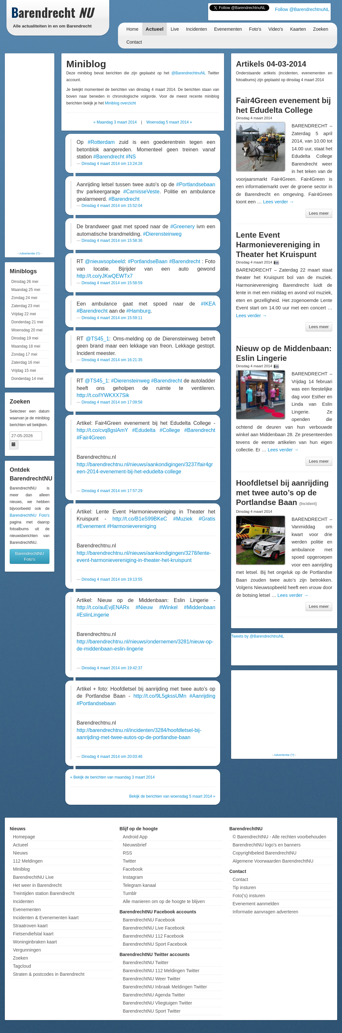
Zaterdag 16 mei (25, 362)
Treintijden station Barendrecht (43, 893)
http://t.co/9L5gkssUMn (160, 696)
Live (175, 29)
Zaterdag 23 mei (25, 306)
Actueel (154, 29)
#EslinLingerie (93, 615)
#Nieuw (144, 607)
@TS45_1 (97, 338)
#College (170, 430)
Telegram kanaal (139, 885)
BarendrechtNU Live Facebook (154, 928)
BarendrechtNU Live (33, 877)
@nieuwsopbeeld (105, 261)
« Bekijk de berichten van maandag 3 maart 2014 (112, 777)
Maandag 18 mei (25, 346)
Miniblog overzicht (120, 103)
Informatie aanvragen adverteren (265, 911)
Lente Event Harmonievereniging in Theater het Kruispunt (278, 245)
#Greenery (182, 226)
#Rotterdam (101, 142)
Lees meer (319, 213)
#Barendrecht (108, 156)
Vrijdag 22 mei (23, 314)
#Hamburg (138, 311)
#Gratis (206, 519)
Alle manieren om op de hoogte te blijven (164, 901)
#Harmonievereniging (131, 526)
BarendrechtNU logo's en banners (266, 844)
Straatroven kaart (30, 925)
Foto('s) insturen (248, 895)
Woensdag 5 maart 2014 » (169, 122)
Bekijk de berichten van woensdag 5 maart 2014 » (172, 796)
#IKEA (208, 304)
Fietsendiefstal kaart (33, 933)
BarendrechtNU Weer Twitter (151, 978)
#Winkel (168, 607)
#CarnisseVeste (141, 191)
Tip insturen (244, 887)
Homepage (24, 836)
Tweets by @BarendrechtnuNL (257, 636)
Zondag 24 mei (24, 298)
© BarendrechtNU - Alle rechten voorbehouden (279, 836)
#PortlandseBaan (147, 261)
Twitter (129, 861)
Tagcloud (22, 966)
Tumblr (130, 893)
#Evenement (91, 526)
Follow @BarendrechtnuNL (302, 9)
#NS (131, 156)
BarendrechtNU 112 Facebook (153, 936)
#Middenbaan (199, 607)
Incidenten (196, 29)
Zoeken (320, 29)
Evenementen (228, 29)
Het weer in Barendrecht (37, 885)
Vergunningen (27, 949)
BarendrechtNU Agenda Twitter (154, 994)
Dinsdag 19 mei (24, 338)
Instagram (133, 877)
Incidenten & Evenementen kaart (46, 917)
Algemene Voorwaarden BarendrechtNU (272, 861)
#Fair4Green (91, 437)
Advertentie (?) (29, 253)
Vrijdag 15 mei (23, 370)
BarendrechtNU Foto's (29, 515)
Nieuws (20, 852)
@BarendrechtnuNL (188, 73)
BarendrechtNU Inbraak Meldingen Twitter (165, 986)
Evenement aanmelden (255, 903)
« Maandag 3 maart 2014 (115, 122)
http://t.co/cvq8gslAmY (102, 430)
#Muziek (183, 519)
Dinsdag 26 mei (24, 281)
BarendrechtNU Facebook (149, 919)
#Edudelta (143, 430)
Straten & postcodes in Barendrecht (48, 974)
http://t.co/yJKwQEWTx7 (105, 276)
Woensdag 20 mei (27, 330)
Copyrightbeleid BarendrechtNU (264, 852)
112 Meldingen (28, 861)
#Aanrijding (202, 696)
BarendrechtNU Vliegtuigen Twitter (157, 1003)
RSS (127, 852)
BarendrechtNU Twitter (145, 962)
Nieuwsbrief (134, 844)
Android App (135, 836)
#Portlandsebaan (195, 184)
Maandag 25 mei (25, 289)
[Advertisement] (32, 152)
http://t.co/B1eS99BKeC (139, 519)
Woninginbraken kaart (35, 941)
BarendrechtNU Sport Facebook (155, 944)
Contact (134, 42)
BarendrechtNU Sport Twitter (152, 1011)
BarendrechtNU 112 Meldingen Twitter (161, 970)
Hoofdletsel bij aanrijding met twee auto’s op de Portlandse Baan (282, 493)
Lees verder (278, 201)
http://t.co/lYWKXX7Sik (103, 395)
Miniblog (21, 869)
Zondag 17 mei (24, 354)
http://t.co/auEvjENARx (103, 607)
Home (132, 29)
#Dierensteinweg (162, 234)
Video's (275, 29)
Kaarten (298, 29)
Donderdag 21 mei (27, 322)
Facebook (133, 869)
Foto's (255, 29)
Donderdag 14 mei (27, 378)
